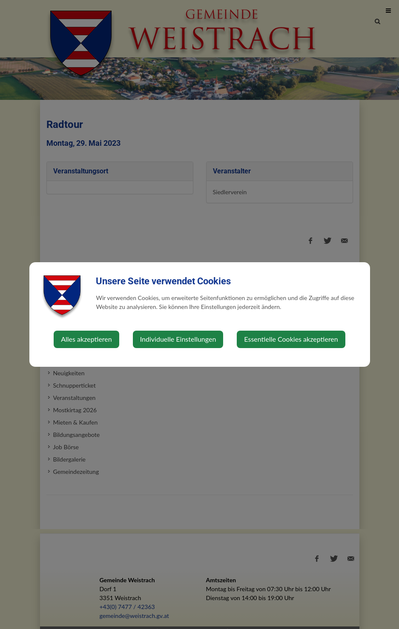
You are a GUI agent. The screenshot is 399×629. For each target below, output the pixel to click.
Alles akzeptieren (86, 339)
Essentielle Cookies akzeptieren (291, 339)
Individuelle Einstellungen (178, 339)
